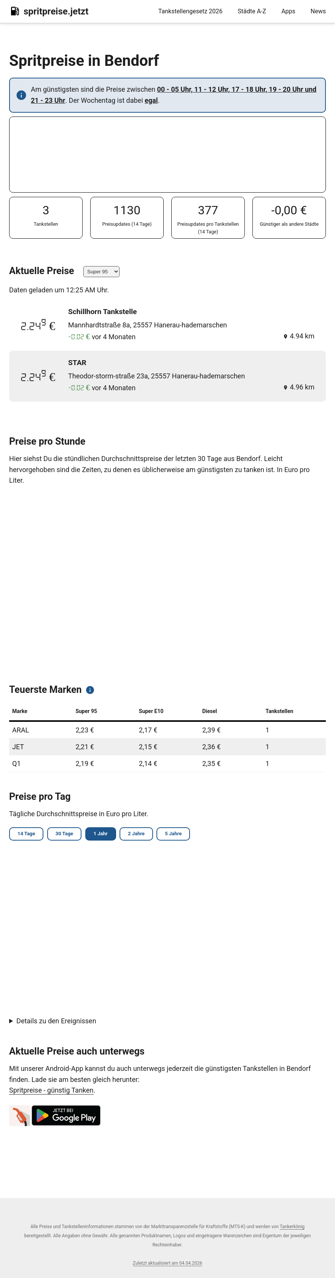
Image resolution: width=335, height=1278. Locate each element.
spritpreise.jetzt (48, 11)
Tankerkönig (292, 1226)
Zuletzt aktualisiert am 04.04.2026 (167, 1263)
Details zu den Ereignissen (56, 1022)
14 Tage (27, 834)
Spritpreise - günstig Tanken (51, 1091)
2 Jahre (142, 834)
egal (151, 100)
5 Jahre (181, 834)
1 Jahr (105, 834)
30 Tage (67, 834)
